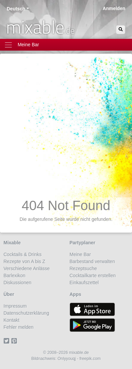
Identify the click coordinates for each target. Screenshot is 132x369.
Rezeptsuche (83, 268)
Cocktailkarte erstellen (93, 275)
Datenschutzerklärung (26, 313)
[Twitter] (7, 341)
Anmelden (114, 8)
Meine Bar (80, 254)
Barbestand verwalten (92, 261)
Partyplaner (82, 242)
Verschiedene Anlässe (27, 268)
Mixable (12, 242)
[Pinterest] (15, 341)
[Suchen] (120, 29)
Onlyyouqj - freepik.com (79, 358)
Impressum (15, 306)
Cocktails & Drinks (23, 254)
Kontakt (11, 320)
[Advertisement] (66, 128)
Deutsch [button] (16, 8)
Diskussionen (17, 282)
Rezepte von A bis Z (25, 261)
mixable (40, 27)
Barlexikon (14, 275)
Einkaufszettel (84, 282)
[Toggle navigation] (66, 45)
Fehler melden (19, 327)
